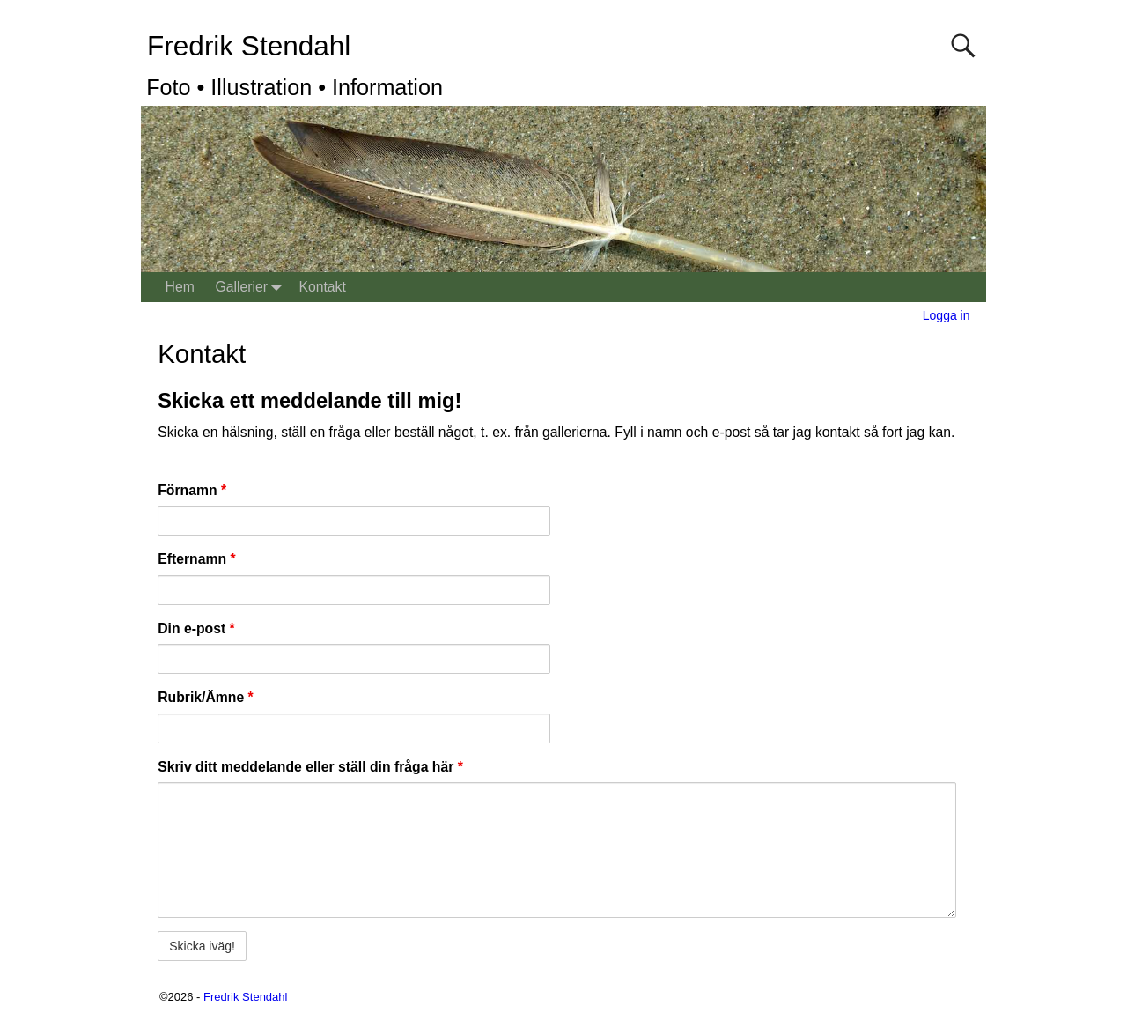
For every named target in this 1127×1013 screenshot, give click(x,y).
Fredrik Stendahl (248, 46)
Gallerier (251, 287)
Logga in (946, 315)
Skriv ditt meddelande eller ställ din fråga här (310, 766)
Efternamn (196, 558)
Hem (180, 286)
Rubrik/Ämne (206, 697)
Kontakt (321, 286)
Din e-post (196, 628)
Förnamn (192, 490)
